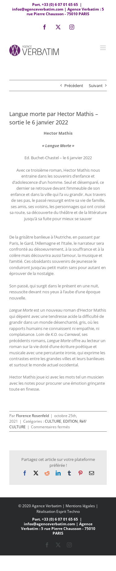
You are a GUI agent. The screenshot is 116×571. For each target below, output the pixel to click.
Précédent (73, 85)
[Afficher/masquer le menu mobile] (103, 47)
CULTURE (53, 421)
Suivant (96, 85)
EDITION (70, 421)
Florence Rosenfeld (32, 415)
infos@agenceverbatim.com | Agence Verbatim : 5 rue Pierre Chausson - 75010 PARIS (58, 11)
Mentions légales (80, 505)
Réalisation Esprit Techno (58, 511)
